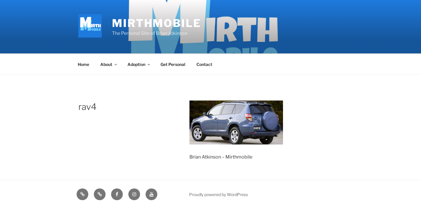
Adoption (139, 64)
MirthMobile (156, 23)
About (109, 64)
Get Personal (173, 64)
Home (83, 64)
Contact (204, 64)
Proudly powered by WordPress (218, 194)
